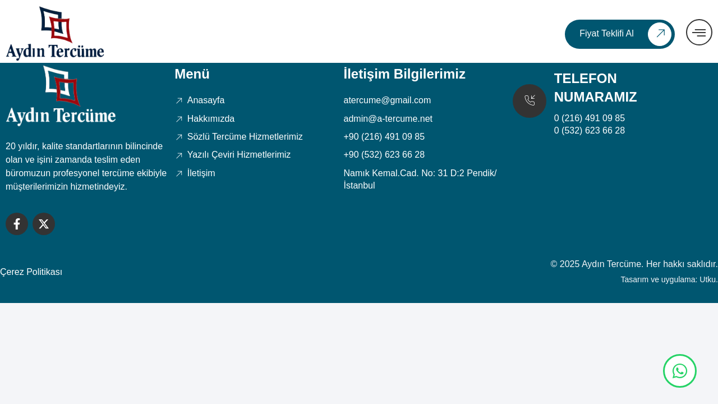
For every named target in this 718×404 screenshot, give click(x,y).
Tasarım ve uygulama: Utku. (669, 279)
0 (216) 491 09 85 (589, 118)
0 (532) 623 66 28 (589, 130)
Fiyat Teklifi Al (625, 34)
